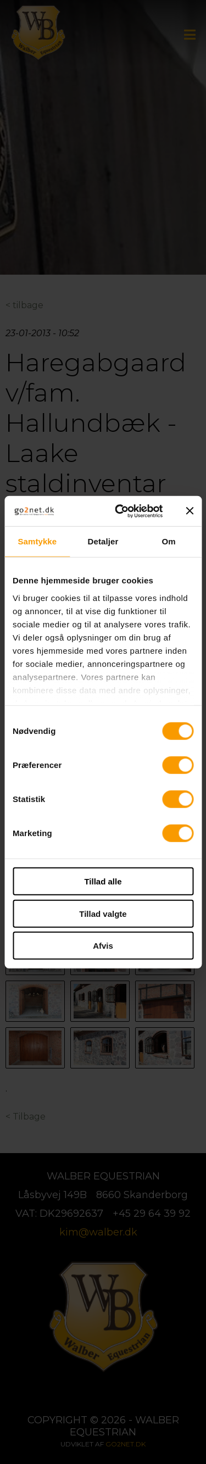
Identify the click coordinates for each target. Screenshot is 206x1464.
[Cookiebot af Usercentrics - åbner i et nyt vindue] (121, 511)
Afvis (103, 945)
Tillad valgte (102, 913)
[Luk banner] (189, 511)
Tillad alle (102, 881)
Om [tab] (169, 541)
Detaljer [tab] (103, 541)
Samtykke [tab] (37, 541)
